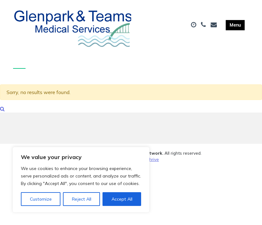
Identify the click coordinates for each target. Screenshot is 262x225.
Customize (41, 199)
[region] (81, 179)
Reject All (81, 199)
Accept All (122, 199)
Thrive (152, 162)
